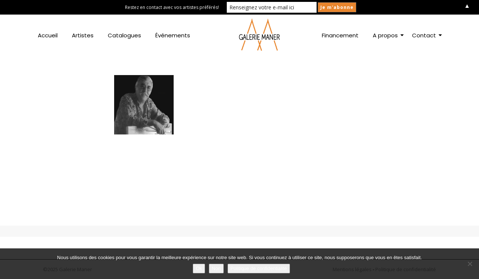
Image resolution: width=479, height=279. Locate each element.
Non (216, 268)
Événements (172, 35)
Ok (199, 268)
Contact (425, 35)
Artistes (83, 35)
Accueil (48, 35)
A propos (387, 35)
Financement (340, 35)
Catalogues (124, 35)
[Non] (469, 263)
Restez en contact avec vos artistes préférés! (172, 7)
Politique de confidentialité (259, 268)
